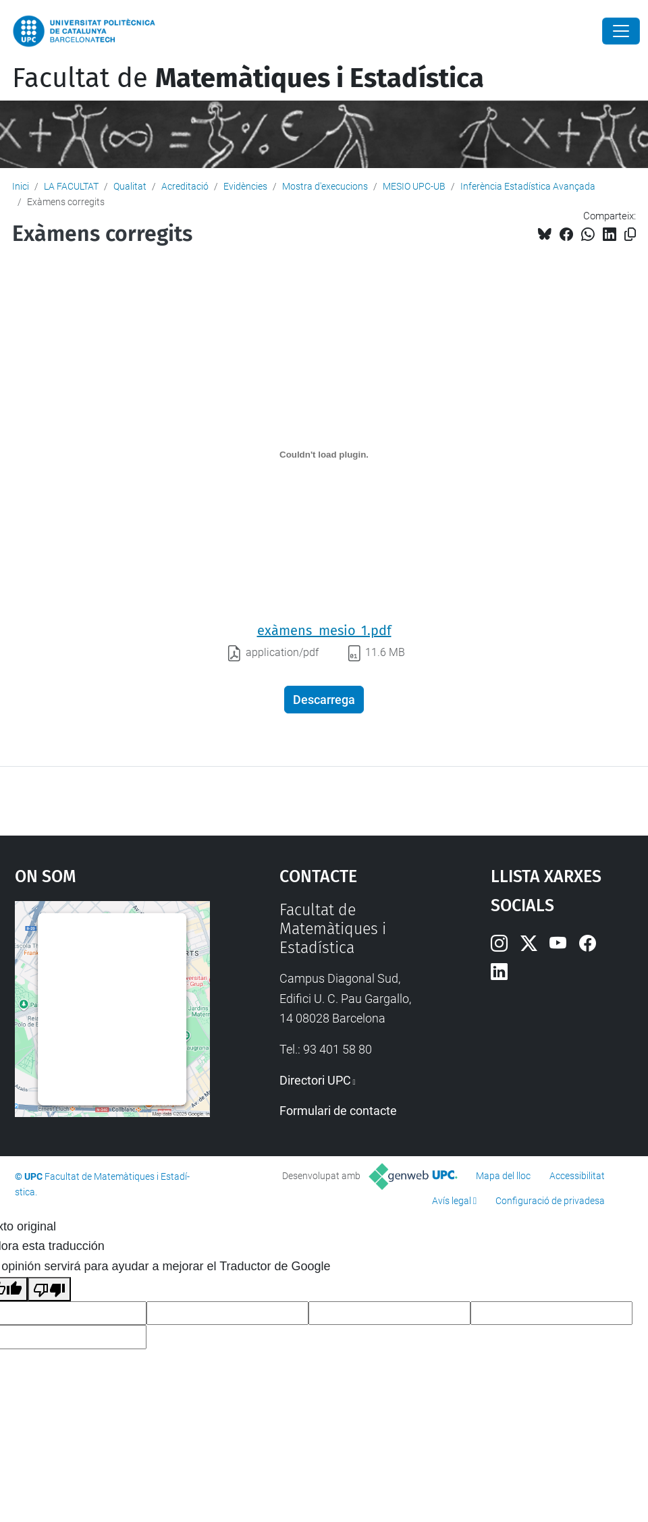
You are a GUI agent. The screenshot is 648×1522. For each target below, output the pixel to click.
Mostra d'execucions (325, 186)
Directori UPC (315, 1080)
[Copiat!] (630, 234)
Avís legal (451, 1200)
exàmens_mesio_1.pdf (324, 630)
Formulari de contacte (338, 1111)
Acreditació (185, 186)
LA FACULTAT (71, 186)
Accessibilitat (577, 1175)
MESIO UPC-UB (414, 186)
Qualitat (129, 186)
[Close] (621, 31)
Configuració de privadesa (550, 1200)
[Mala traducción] (49, 1289)
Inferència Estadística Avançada (527, 186)
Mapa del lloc (503, 1175)
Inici (20, 186)
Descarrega (324, 699)
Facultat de (248, 78)
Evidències (245, 186)
